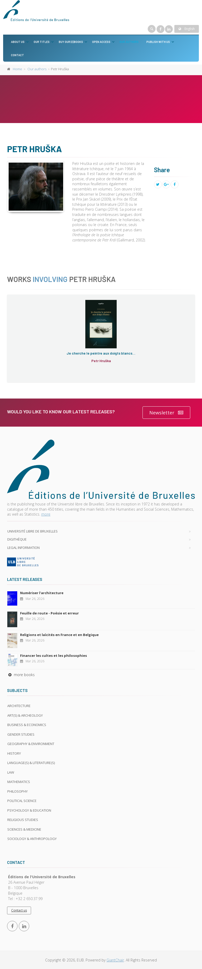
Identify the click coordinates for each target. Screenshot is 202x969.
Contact (17, 55)
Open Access (101, 41)
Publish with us (158, 41)
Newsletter (166, 413)
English (187, 29)
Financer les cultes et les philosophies (53, 655)
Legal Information (23, 547)
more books (21, 674)
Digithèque (17, 539)
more (45, 514)
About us (18, 41)
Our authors (129, 41)
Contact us (19, 910)
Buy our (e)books (71, 41)
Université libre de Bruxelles (32, 531)
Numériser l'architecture (41, 593)
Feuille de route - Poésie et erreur (49, 613)
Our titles (42, 41)
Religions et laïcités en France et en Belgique (59, 634)
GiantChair (115, 960)
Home (17, 69)
